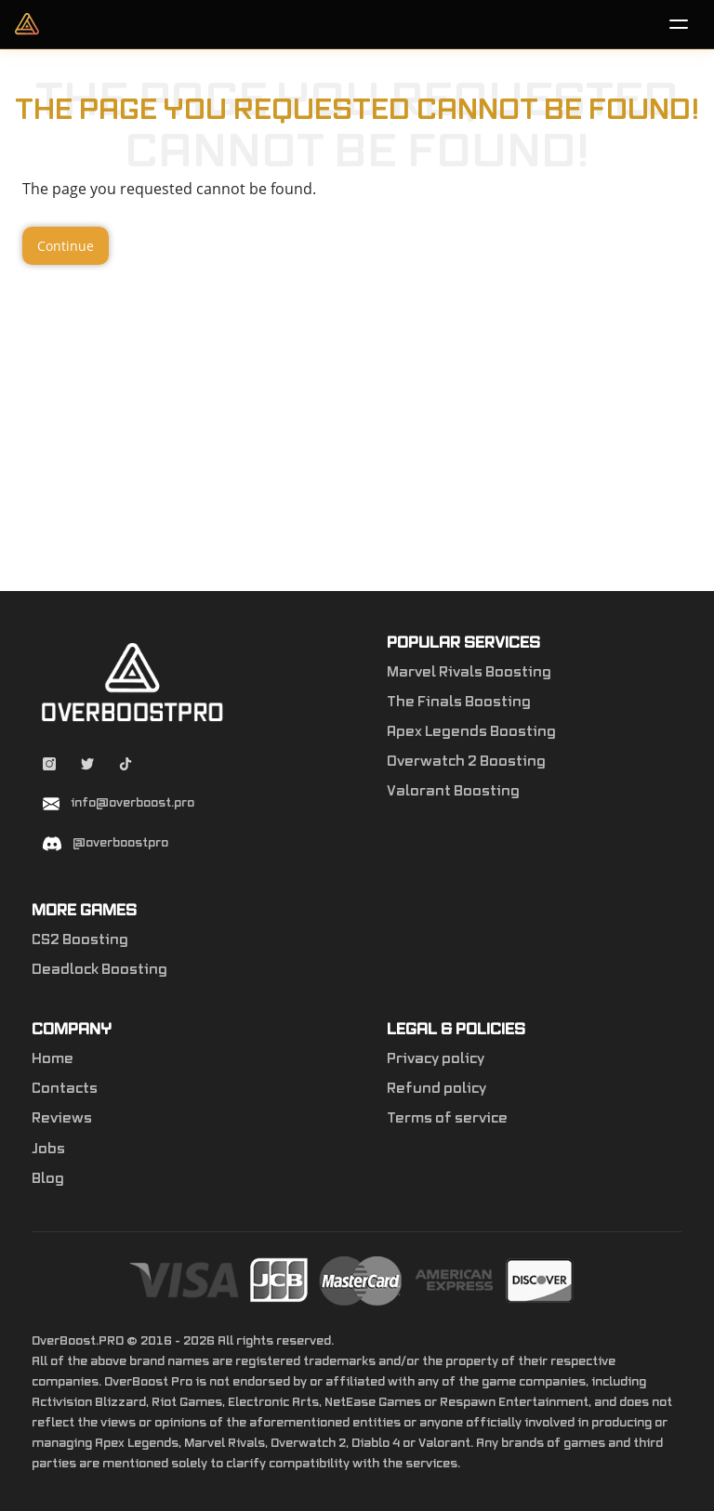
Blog (48, 1179)
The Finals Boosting (459, 702)
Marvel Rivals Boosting (469, 672)
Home (52, 1059)
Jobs (48, 1149)
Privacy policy (435, 1059)
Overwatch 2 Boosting (466, 762)
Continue (65, 246)
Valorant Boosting (453, 791)
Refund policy (436, 1089)
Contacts (65, 1089)
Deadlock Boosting (99, 970)
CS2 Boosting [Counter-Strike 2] (80, 940)
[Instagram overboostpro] (51, 766)
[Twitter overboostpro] (89, 766)
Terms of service (447, 1118)
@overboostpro (120, 842)
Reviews (62, 1118)
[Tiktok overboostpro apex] (125, 766)
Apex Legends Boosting (471, 732)
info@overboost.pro (132, 802)
